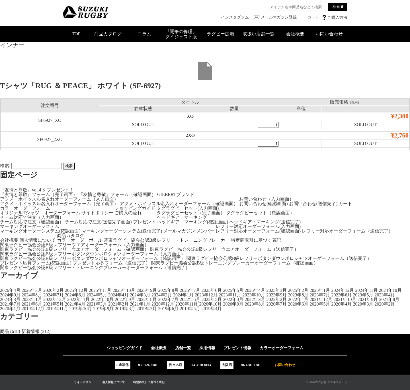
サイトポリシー (97, 212)
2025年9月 (146, 290)
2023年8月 (298, 294)
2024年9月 (10, 294)
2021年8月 (389, 299)
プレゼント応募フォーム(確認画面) (35, 262)
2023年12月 (206, 294)
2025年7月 (190, 290)
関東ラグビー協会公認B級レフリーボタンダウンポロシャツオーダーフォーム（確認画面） (92, 258)
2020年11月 (186, 304)
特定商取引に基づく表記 (256, 240)
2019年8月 (125, 308)
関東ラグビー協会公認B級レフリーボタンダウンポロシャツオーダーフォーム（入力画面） (92, 253)
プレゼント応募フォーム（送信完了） (111, 262)
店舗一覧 (183, 348)
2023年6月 (341, 294)
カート (345, 203)
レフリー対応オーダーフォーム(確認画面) (258, 231)
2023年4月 (384, 294)
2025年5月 (233, 290)
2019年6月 (168, 308)
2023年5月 (363, 294)
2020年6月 (298, 304)
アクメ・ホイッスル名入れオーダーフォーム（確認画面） (179, 203)
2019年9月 (103, 308)
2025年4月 (255, 290)
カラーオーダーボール (79, 240)
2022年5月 (211, 299)
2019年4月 (211, 308)
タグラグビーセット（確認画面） (260, 212)
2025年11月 (100, 290)
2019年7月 (146, 308)
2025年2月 (298, 290)
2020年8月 (255, 304)
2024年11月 (366, 290)
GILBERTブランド (175, 194)
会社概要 (295, 33)
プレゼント (144, 221)
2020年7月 (276, 304)
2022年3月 (255, 299)
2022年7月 (168, 299)
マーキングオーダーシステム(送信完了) (122, 231)
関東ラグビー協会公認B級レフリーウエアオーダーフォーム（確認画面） (74, 249)
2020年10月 (210, 304)
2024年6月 (75, 294)
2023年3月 (10, 299)
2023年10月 (253, 294)
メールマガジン (179, 231)
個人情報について (37, 240)
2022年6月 (190, 299)
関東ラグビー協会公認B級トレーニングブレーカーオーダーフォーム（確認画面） (234, 262)
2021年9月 (367, 299)
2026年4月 (10, 290)
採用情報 (207, 348)
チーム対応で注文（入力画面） (32, 217)
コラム (144, 33)
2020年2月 (384, 304)
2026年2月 (53, 290)
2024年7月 (53, 294)
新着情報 (30, 331)
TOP (76, 33)
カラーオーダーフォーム (25, 208)
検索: (5, 165)
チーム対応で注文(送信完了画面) (98, 221)
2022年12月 (54, 299)
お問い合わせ (329, 33)
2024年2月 (161, 294)
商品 (4, 331)
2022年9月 (125, 299)
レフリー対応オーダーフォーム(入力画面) (258, 226)
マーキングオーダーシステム (29, 226)
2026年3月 (32, 290)
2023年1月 (32, 299)
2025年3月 (276, 290)
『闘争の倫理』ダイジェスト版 (181, 34)
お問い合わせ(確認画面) (263, 203)
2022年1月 (298, 299)
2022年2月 (276, 299)
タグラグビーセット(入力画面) (188, 208)
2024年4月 (118, 294)
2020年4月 (341, 304)
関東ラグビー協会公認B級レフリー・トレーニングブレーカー (167, 240)
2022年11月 (78, 299)
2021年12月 (320, 299)
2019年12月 (33, 308)
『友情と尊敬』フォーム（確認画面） (117, 194)
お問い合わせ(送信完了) (313, 203)
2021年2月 (118, 304)
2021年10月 (344, 299)
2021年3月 (97, 304)
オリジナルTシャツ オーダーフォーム (40, 212)
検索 (336, 7)
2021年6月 (32, 304)
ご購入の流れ (128, 212)
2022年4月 (233, 299)
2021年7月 (10, 304)
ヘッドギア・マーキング (182, 217)
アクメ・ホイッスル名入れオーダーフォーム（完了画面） (59, 203)
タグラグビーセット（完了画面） (191, 212)
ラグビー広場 (220, 33)
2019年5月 (190, 308)
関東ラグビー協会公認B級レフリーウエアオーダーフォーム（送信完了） (224, 249)
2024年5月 (97, 294)
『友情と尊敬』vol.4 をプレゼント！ (37, 189)
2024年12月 (342, 290)
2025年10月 (123, 290)
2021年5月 (53, 304)
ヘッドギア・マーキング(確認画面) (192, 221)
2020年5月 (319, 304)
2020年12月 (162, 304)
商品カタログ (108, 33)
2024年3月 (140, 294)
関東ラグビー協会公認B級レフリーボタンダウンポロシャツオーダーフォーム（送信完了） (279, 258)
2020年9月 (233, 304)
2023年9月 (276, 294)
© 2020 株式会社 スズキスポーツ (326, 382)
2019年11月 (57, 308)
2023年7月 (319, 294)
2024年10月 (390, 290)
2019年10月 (80, 308)
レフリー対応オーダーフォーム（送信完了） (347, 231)
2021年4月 (75, 304)
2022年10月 (102, 299)
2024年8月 (32, 294)
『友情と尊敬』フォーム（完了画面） (38, 194)
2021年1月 (140, 304)
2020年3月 (363, 304)
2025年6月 (211, 290)
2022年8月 (146, 299)
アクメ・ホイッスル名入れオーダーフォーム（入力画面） (59, 199)
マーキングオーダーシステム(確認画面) (40, 231)
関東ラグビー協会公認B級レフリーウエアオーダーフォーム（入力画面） (74, 244)
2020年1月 (10, 308)
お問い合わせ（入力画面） (266, 199)
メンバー (205, 231)
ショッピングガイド (134, 208)
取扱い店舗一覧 (258, 33)
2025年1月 (319, 290)
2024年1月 (183, 294)
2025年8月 (168, 290)
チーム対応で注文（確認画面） (32, 221)
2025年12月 (76, 290)
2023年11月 (230, 294)
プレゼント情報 (237, 348)
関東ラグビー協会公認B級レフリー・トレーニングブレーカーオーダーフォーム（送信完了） (95, 267)
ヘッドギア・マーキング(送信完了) (265, 221)
